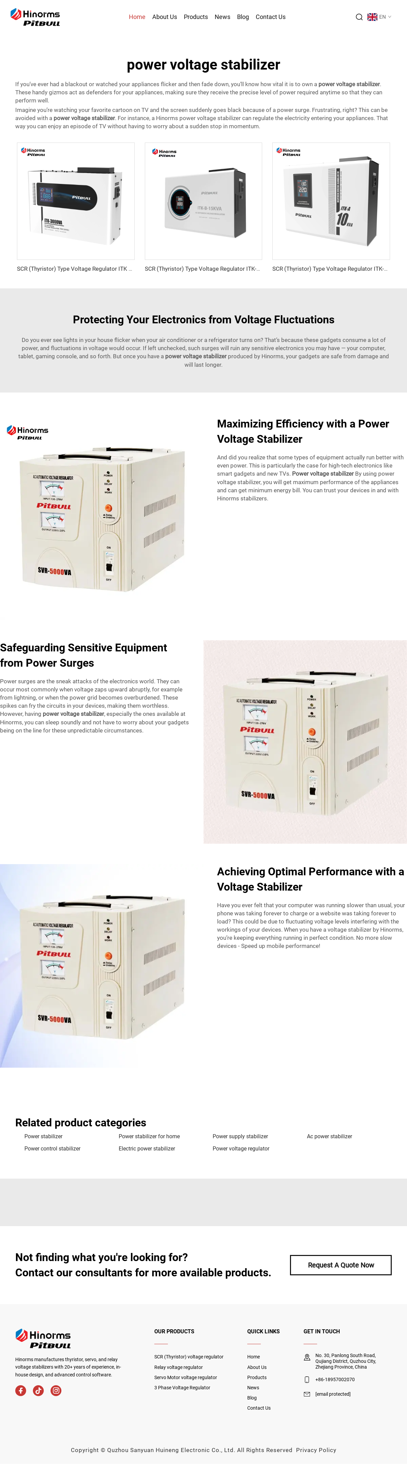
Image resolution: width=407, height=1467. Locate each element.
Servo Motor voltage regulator (185, 1377)
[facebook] (20, 1390)
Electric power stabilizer (147, 1148)
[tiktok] (38, 1390)
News (222, 16)
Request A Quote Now (341, 1265)
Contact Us (271, 16)
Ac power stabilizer (329, 1136)
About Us (164, 16)
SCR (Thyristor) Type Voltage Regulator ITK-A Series (338, 268)
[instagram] (56, 1390)
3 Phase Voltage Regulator (182, 1387)
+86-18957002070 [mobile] (335, 1379)
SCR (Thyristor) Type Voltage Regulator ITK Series (80, 268)
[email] (333, 1394)
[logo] (35, 16)
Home (137, 16)
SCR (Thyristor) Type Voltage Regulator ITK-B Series (211, 268)
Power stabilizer (43, 1136)
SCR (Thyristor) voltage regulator (189, 1356)
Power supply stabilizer (240, 1136)
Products (196, 16)
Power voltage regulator (241, 1148)
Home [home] (253, 1356)
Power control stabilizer (52, 1148)
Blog (243, 16)
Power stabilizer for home (149, 1136)
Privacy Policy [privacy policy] (316, 1450)
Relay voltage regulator (178, 1367)
